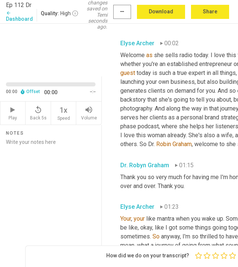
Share (210, 11)
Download (161, 11)
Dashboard (19, 16)
